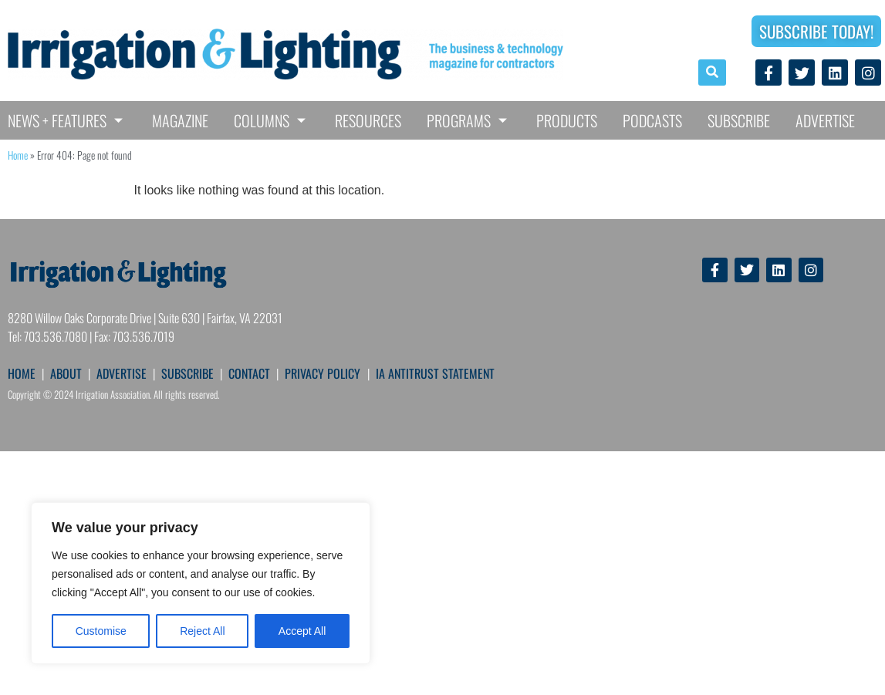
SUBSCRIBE (187, 373)
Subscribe (739, 120)
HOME (21, 373)
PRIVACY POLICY (322, 373)
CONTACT (249, 373)
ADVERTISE (121, 373)
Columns (271, 120)
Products (566, 120)
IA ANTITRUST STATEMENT (435, 373)
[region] (200, 583)
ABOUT (66, 373)
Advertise (825, 120)
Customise (101, 631)
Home (18, 155)
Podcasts (652, 120)
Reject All (202, 631)
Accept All (302, 631)
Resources (368, 120)
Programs (469, 120)
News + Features (67, 120)
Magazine (180, 120)
